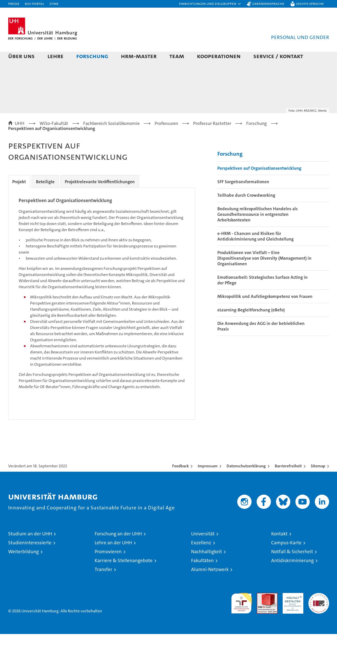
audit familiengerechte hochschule (241, 614)
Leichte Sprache (310, 3)
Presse (13, 3)
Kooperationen (219, 56)
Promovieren (108, 564)
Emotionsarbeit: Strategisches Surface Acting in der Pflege (262, 293)
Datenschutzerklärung (246, 479)
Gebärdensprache (268, 3)
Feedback (180, 479)
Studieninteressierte (30, 555)
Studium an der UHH (30, 547)
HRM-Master (139, 56)
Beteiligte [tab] (48, 194)
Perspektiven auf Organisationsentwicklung (259, 181)
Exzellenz (201, 555)
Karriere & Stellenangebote (124, 573)
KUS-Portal (34, 3)
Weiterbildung (23, 564)
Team (176, 56)
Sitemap (318, 479)
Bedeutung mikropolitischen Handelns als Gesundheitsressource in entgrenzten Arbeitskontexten (257, 227)
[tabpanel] (101, 316)
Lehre (55, 56)
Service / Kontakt (278, 56)
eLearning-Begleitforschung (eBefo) (251, 323)
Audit (262, 608)
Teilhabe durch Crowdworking (246, 208)
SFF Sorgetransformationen (243, 194)
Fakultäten (202, 573)
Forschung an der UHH (118, 547)
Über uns (21, 56)
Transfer (103, 582)
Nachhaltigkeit (206, 564)
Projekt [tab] (20, 194)
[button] (210, 4)
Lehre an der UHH (113, 555)
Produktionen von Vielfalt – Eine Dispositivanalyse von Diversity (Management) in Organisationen (264, 271)
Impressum (208, 479)
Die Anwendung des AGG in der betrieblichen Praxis (261, 339)
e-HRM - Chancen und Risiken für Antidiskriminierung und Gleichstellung (255, 249)
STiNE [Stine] (53, 3)
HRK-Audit (292, 608)
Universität (203, 547)
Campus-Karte (286, 555)
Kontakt (279, 547)
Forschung (92, 56)
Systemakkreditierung (318, 608)
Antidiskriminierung (292, 573)
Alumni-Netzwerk (210, 582)
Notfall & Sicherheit (292, 564)
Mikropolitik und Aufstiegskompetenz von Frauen (265, 309)
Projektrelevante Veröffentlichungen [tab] (105, 194)
